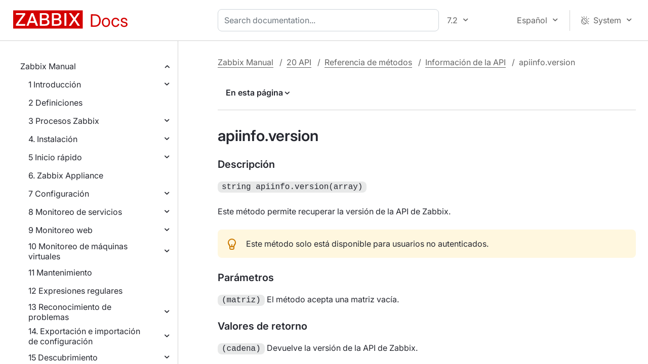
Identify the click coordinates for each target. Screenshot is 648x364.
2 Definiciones (55, 103)
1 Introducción (54, 84)
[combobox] (330, 20)
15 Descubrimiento (63, 357)
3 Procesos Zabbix (63, 121)
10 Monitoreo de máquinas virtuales (78, 251)
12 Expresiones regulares (75, 291)
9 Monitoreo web (60, 230)
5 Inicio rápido (55, 157)
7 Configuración (58, 194)
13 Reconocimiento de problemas (69, 312)
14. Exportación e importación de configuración (84, 336)
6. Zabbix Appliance (65, 175)
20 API (299, 62)
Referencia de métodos (368, 62)
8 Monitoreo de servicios (75, 212)
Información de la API (465, 62)
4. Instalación (52, 139)
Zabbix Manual (48, 66)
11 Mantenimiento (60, 272)
